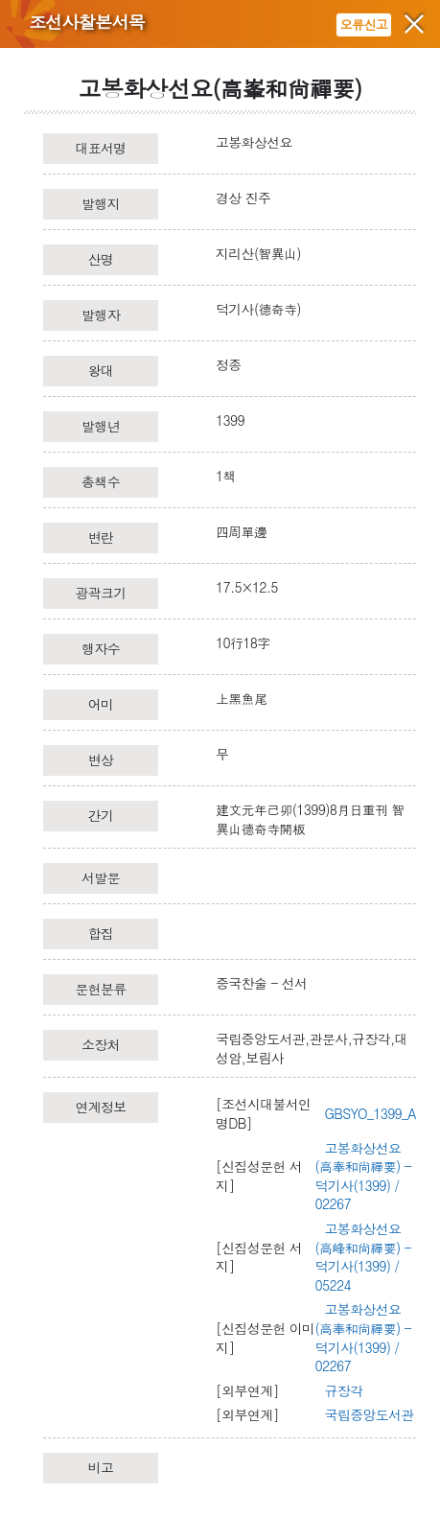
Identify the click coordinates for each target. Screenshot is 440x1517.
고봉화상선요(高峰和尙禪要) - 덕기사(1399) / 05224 (363, 1257)
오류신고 (363, 24)
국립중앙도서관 (369, 1414)
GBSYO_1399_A (370, 1113)
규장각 (344, 1390)
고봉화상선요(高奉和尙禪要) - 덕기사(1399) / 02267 (363, 1176)
